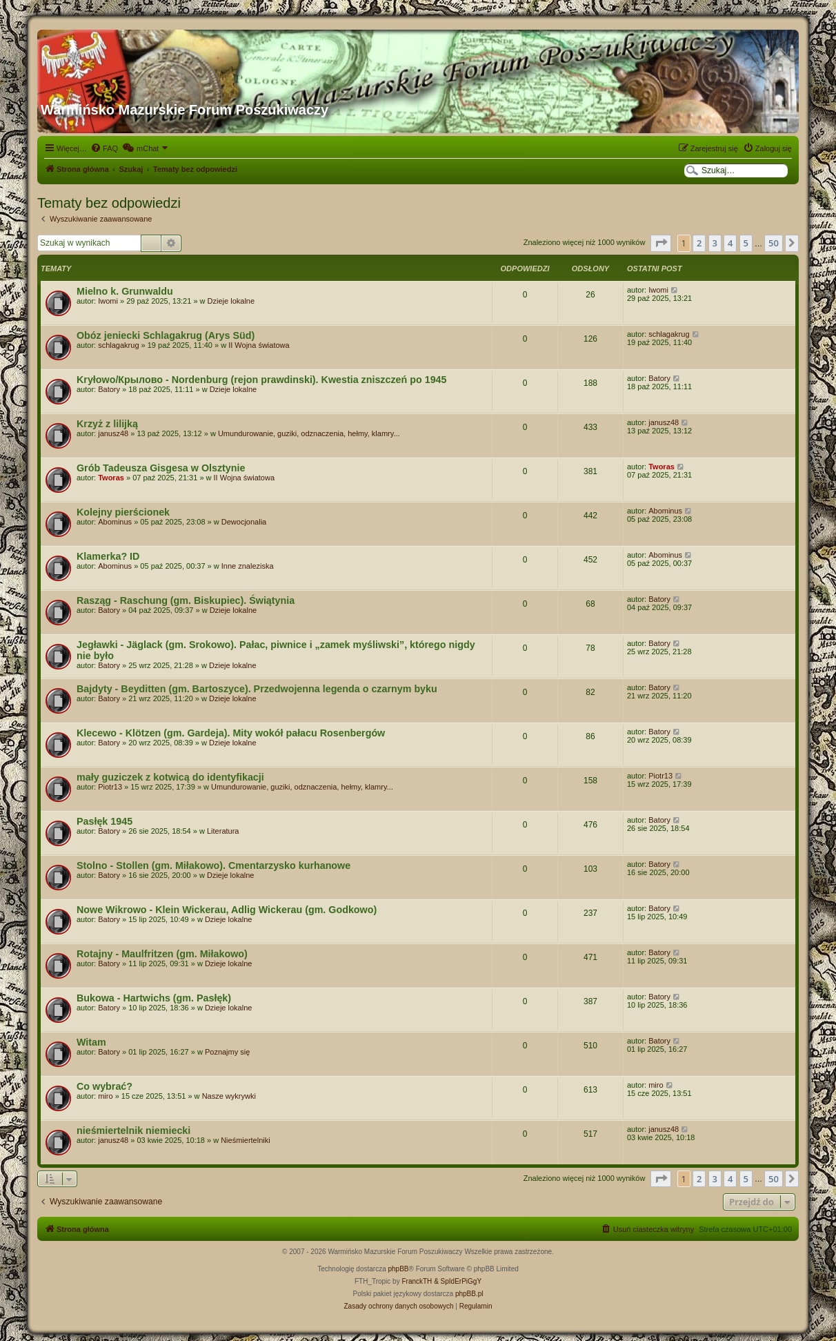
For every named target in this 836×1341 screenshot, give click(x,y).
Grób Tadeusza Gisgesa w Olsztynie (161, 467)
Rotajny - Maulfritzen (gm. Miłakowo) (162, 953)
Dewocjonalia (243, 522)
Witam (91, 1042)
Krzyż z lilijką (107, 423)
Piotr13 (110, 787)
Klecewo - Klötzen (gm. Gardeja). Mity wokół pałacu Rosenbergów (231, 732)
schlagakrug (118, 345)
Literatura (223, 831)
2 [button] (699, 243)
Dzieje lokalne (231, 301)
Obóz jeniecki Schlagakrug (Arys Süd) (166, 335)
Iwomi (108, 301)
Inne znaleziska (247, 566)
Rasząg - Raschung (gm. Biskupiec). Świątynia (186, 600)
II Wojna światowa (258, 345)
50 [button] (773, 243)
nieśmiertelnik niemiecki (133, 1130)
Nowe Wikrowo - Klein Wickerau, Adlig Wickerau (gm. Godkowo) (227, 909)
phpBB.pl (469, 1294)
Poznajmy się (227, 1052)
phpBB (398, 1269)
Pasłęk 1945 (104, 821)
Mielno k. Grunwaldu (125, 291)
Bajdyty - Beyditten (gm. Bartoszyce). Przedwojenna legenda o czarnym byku (257, 688)
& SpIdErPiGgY (457, 1281)
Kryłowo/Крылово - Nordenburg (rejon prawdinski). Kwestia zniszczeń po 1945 (262, 379)
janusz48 (113, 433)
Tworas (111, 477)
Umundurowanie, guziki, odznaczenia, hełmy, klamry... (309, 433)
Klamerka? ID (108, 556)
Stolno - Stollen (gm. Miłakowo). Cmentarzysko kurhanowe (213, 865)
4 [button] (730, 243)
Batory (109, 389)
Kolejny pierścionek (123, 512)
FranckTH (416, 1281)
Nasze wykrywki (229, 1096)
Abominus (115, 522)
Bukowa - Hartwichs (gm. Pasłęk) (154, 998)
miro (105, 1096)
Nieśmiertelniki (245, 1140)
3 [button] (715, 243)
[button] (660, 243)
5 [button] (746, 243)
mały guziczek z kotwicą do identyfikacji (170, 777)
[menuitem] (104, 148)
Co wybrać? (104, 1086)
